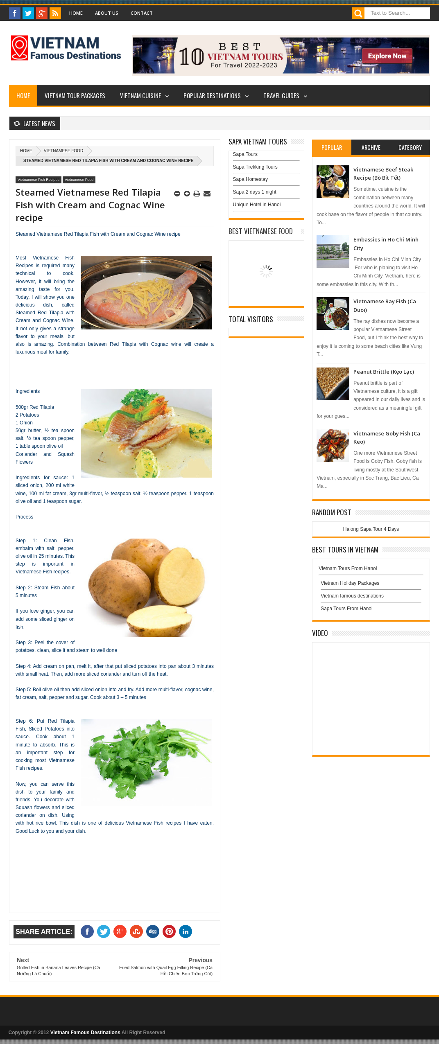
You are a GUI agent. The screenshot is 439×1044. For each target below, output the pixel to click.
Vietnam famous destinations (352, 596)
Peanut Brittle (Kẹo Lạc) (383, 371)
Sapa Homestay (250, 179)
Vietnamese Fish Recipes (38, 180)
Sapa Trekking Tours (255, 167)
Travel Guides (281, 95)
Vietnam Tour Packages (75, 95)
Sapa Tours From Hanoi (347, 608)
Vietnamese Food (63, 151)
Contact (142, 13)
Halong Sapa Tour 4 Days (371, 529)
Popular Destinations (212, 95)
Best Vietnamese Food (261, 231)
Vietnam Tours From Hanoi (348, 568)
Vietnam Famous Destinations (85, 1032)
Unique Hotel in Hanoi (257, 204)
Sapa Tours (245, 154)
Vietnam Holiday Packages (371, 585)
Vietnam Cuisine (140, 95)
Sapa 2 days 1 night (254, 192)
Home (76, 13)
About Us (106, 13)
